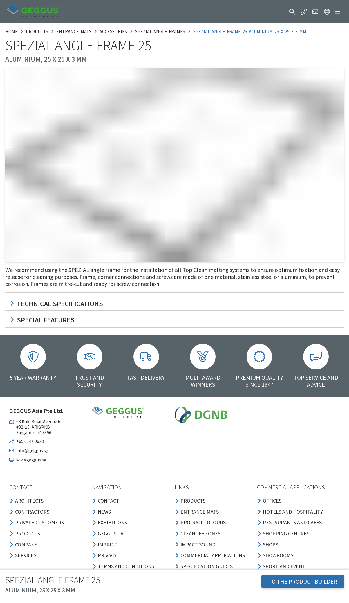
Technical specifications (56, 303)
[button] (292, 11)
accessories (113, 31)
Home (11, 31)
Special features (42, 319)
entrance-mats (73, 31)
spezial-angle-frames (160, 31)
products (37, 31)
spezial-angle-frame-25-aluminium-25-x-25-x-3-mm (249, 31)
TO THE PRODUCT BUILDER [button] (302, 581)
